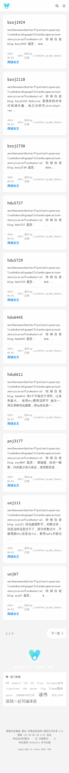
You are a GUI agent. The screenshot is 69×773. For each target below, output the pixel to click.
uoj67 (12, 574)
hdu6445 (15, 317)
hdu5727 (15, 203)
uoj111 (14, 502)
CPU (26, 683)
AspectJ (16, 683)
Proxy (40, 683)
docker (34, 688)
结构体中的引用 (25, 695)
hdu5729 (15, 260)
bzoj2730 (16, 145)
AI (7, 683)
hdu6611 (15, 374)
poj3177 (15, 441)
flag (43, 688)
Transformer (13, 688)
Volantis (34, 742)
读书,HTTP (57, 695)
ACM (20, 55)
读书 (43, 694)
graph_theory (54, 55)
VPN (25, 688)
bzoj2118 (16, 79)
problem (39, 55)
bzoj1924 (16, 22)
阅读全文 (13, 62)
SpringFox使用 (54, 683)
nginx (9, 695)
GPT (32, 683)
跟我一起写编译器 (21, 701)
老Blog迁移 (28, 55)
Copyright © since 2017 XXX (34, 749)
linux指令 (56, 688)
